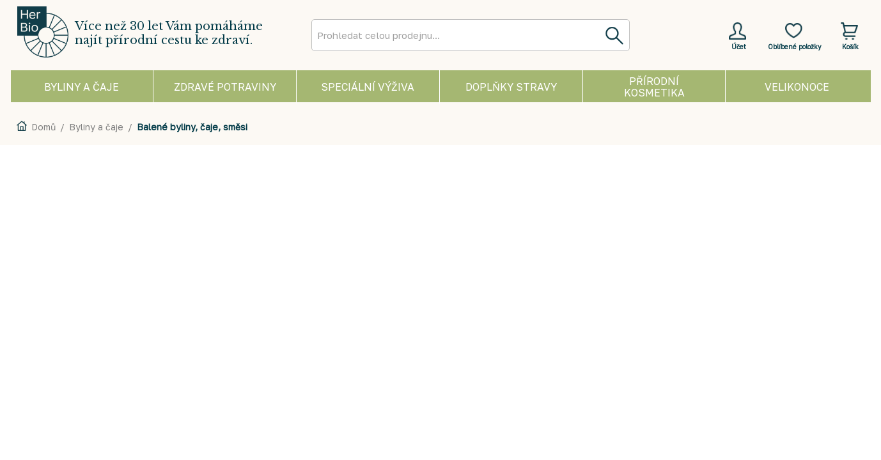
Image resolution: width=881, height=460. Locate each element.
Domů (43, 126)
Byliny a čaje (96, 126)
